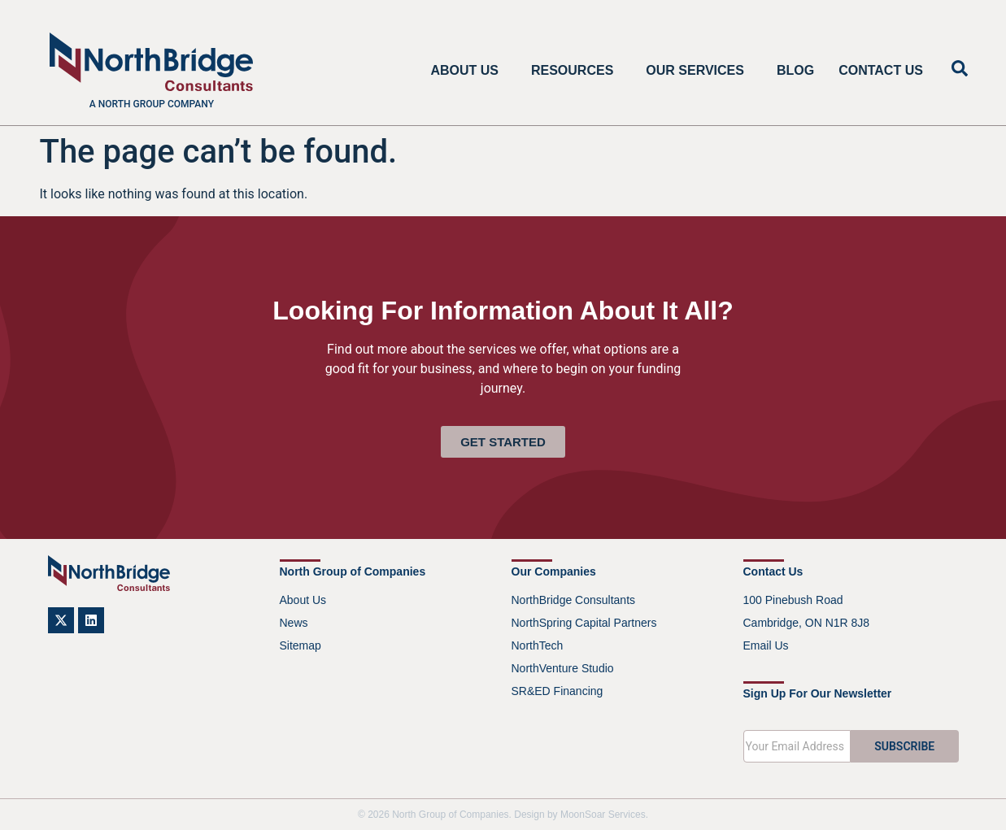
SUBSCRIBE (904, 746)
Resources (576, 71)
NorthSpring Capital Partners (584, 622)
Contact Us (880, 70)
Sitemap (300, 645)
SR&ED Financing (557, 690)
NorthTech (538, 645)
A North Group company (151, 104)
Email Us (766, 645)
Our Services (699, 71)
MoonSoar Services (603, 814)
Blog (795, 70)
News (294, 622)
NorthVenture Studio (563, 668)
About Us (468, 71)
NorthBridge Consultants (574, 599)
